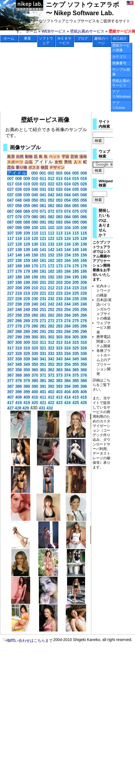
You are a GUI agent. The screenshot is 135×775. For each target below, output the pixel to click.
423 (59, 402)
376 (83, 375)
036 (83, 189)
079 (26, 217)
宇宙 (65, 156)
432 (49, 408)
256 (83, 309)
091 (43, 222)
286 (83, 326)
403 (59, 392)
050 (35, 200)
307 (10, 342)
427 (10, 408)
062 (51, 205)
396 (83, 386)
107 (10, 233)
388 (18, 386)
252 (51, 309)
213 (59, 288)
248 (18, 309)
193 (59, 277)
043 (59, 195)
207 (10, 288)
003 (59, 173)
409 (26, 397)
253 (59, 309)
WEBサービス (54, 31)
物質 (44, 167)
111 (43, 233)
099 (26, 227)
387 (10, 386)
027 (10, 189)
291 (43, 331)
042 (51, 195)
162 (51, 260)
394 (67, 386)
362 (51, 370)
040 (35, 195)
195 (75, 277)
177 (10, 271)
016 (83, 178)
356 (83, 364)
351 (43, 364)
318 (18, 348)
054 (67, 200)
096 (83, 222)
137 (10, 249)
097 (10, 227)
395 (75, 386)
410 (35, 397)
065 (75, 205)
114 (67, 233)
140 (35, 249)
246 (83, 304)
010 (35, 178)
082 (51, 217)
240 (35, 304)
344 (67, 359)
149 (26, 255)
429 (25, 408)
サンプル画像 (121, 72)
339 (26, 359)
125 (75, 238)
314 (67, 342)
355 (75, 364)
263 (59, 315)
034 (67, 189)
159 (26, 260)
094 (67, 222)
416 (83, 397)
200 (35, 282)
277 (10, 326)
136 (83, 244)
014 (67, 178)
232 (51, 298)
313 (59, 342)
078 (18, 217)
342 (51, 359)
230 (35, 298)
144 (67, 249)
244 (67, 304)
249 (26, 309)
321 (43, 348)
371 (43, 375)
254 (67, 309)
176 (83, 266)
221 (43, 293)
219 (26, 293)
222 (51, 293)
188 (18, 277)
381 (43, 380)
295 (75, 331)
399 (26, 392)
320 (35, 348)
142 (51, 249)
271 (43, 320)
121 (43, 238)
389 (26, 386)
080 (35, 217)
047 (10, 200)
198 (18, 282)
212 (51, 288)
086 (83, 217)
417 (10, 402)
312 (51, 342)
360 (35, 370)
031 (43, 189)
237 (10, 304)
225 (75, 293)
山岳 (29, 162)
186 (83, 271)
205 (75, 282)
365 (75, 370)
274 (67, 320)
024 (67, 184)
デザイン (57, 167)
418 (18, 402)
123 (59, 238)
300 (35, 337)
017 (10, 184)
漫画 (83, 156)
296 (83, 331)
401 (43, 392)
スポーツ (15, 162)
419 (26, 402)
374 (67, 375)
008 (18, 178)
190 (35, 277)
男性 (68, 162)
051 (43, 200)
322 (51, 348)
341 (43, 359)
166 (83, 260)
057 (10, 205)
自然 (20, 156)
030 (35, 189)
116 (83, 233)
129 (26, 244)
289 (26, 331)
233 (59, 298)
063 (59, 205)
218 (18, 293)
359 (26, 370)
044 (67, 195)
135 (75, 244)
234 (67, 298)
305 (75, 337)
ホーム (31, 31)
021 (43, 184)
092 (51, 222)
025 (75, 184)
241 (43, 304)
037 (10, 195)
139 (26, 249)
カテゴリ (119, 57)
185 (75, 271)
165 (75, 260)
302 (51, 337)
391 (43, 386)
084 (67, 217)
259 (26, 315)
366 (83, 370)
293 (59, 331)
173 (59, 266)
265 (75, 315)
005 (75, 173)
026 (83, 184)
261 (43, 315)
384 (67, 380)
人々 (78, 162)
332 (51, 353)
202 (51, 282)
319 (26, 348)
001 (42, 173)
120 (35, 238)
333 (59, 353)
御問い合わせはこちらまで (28, 640)
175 (75, 266)
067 (10, 211)
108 (18, 233)
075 (75, 211)
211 (43, 288)
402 (51, 392)
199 (26, 282)
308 (18, 342)
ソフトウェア (46, 40)
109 (26, 233)
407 (10, 397)
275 (75, 320)
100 (35, 227)
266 (83, 315)
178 (18, 271)
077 (10, 217)
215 (75, 288)
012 (51, 178)
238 (18, 304)
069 (26, 211)
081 (43, 217)
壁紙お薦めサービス (87, 31)
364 (67, 370)
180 (35, 271)
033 (59, 189)
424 (67, 402)
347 (10, 364)
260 (35, 315)
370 (35, 375)
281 (43, 326)
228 (18, 298)
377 (10, 380)
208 (18, 288)
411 (43, 397)
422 (51, 402)
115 (75, 233)
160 (35, 260)
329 (26, 353)
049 (26, 200)
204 (67, 282)
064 (67, 205)
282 (51, 326)
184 (67, 271)
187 (10, 277)
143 (59, 249)
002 (51, 173)
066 (83, 205)
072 (51, 211)
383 (59, 380)
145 (75, 249)
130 (35, 244)
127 (10, 244)
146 (83, 249)
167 (10, 266)
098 (18, 227)
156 (83, 255)
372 (51, 375)
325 (75, 348)
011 (43, 178)
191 (43, 277)
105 (75, 227)
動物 (29, 156)
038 (18, 195)
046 (83, 195)
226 (83, 293)
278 (18, 326)
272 (51, 320)
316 (83, 342)
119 (26, 238)
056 (83, 200)
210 (35, 288)
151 (43, 255)
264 (67, 315)
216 (83, 288)
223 (59, 293)
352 (51, 364)
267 (10, 320)
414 (67, 397)
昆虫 (11, 167)
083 (59, 217)
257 (10, 315)
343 (59, 359)
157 (10, 260)
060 (35, 205)
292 (51, 331)
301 (43, 337)
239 (26, 304)
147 (10, 255)
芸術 (74, 156)
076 (83, 211)
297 (10, 337)
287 (10, 331)
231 (43, 298)
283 (59, 326)
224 (67, 293)
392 (51, 386)
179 (26, 271)
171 (43, 266)
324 (67, 348)
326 (83, 348)
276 (83, 320)
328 (18, 353)
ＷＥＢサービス (64, 40)
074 (67, 211)
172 (51, 266)
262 (51, 315)
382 (51, 380)
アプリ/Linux (118, 105)
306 (83, 337)
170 (35, 266)
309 (26, 342)
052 (51, 200)
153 (59, 255)
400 (35, 392)
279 (26, 326)
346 (83, 359)
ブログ (82, 38)
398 (18, 392)
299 (26, 337)
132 (51, 244)
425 (75, 402)
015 (75, 178)
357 (10, 370)
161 (43, 260)
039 (26, 195)
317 (10, 348)
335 (75, 353)
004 (67, 173)
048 (18, 200)
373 (59, 375)
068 (18, 211)
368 (18, 375)
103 (59, 227)
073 (59, 211)
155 (75, 255)
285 (75, 326)
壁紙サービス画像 (121, 47)
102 (51, 227)
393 (59, 386)
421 (43, 402)
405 (75, 392)
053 (59, 200)
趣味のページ (101, 40)
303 (59, 337)
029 (26, 189)
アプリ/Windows (121, 94)
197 (10, 282)
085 (75, 217)
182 (51, 271)
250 (35, 309)
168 (18, 266)
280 (35, 326)
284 (67, 326)
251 (43, 309)
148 (18, 255)
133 (59, 244)
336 (83, 353)
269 (26, 320)
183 (59, 271)
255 (75, 309)
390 (35, 386)
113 (59, 233)
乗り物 (21, 167)
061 (43, 205)
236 (83, 298)
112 (51, 233)
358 (18, 370)
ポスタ (34, 167)
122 (51, 238)
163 (59, 260)
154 (67, 255)
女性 (59, 162)
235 (75, 298)
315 (75, 342)
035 (75, 189)
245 (75, 304)
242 (51, 304)
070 (35, 211)
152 (51, 255)
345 (75, 359)
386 (83, 380)
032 (51, 189)
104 (67, 227)
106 (83, 227)
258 (18, 315)
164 (67, 260)
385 (75, 380)
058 (18, 205)
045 (75, 195)
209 (26, 288)
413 (59, 397)
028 (18, 189)
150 (35, 255)
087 (10, 222)
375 (75, 375)
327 (10, 353)
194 (67, 277)
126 (83, 238)
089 (26, 222)
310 (35, 342)
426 (83, 402)
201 (43, 282)
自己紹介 (120, 38)
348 (18, 364)
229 (26, 298)
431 (42, 408)
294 (67, 331)
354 (67, 364)
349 (26, 364)
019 (26, 184)
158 (18, 260)
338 (18, 359)
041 (43, 195)
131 (43, 244)
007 (10, 178)
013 (59, 178)
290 (35, 331)
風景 (11, 156)
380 (35, 380)
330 (35, 353)
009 (26, 178)
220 (35, 293)
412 (51, 397)
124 (67, 238)
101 (43, 227)
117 (10, 238)
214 (67, 288)
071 (43, 211)
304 (67, 337)
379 (26, 380)
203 (59, 282)
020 (35, 184)
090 (35, 222)
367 (10, 375)
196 (83, 277)
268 (18, 320)
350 (35, 364)
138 (18, 249)
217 (10, 293)
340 (35, 359)
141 (43, 249)
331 (43, 353)
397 (10, 392)
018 (18, 184)
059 (26, 205)
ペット (55, 156)
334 (67, 353)
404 (67, 392)
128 (18, 244)
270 (35, 320)
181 (43, 271)
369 (26, 375)
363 (59, 370)
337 (10, 359)
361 (43, 370)
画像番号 (119, 63)
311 (43, 342)
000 (34, 173)
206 (83, 282)
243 (59, 304)
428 (18, 408)
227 (10, 298)
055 (75, 200)
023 (59, 184)
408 (18, 397)
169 (26, 266)
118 (18, 238)
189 (26, 277)
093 (59, 222)
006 (83, 173)
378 (18, 380)
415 (75, 397)
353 (59, 364)
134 (67, 244)
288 (18, 331)
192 (51, 277)
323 (59, 348)
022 (51, 184)
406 (83, 392)
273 (59, 320)
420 (35, 402)
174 (67, 266)
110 (35, 233)
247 (10, 309)
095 (75, 222)
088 (18, 222)
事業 (27, 38)
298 (18, 337)
